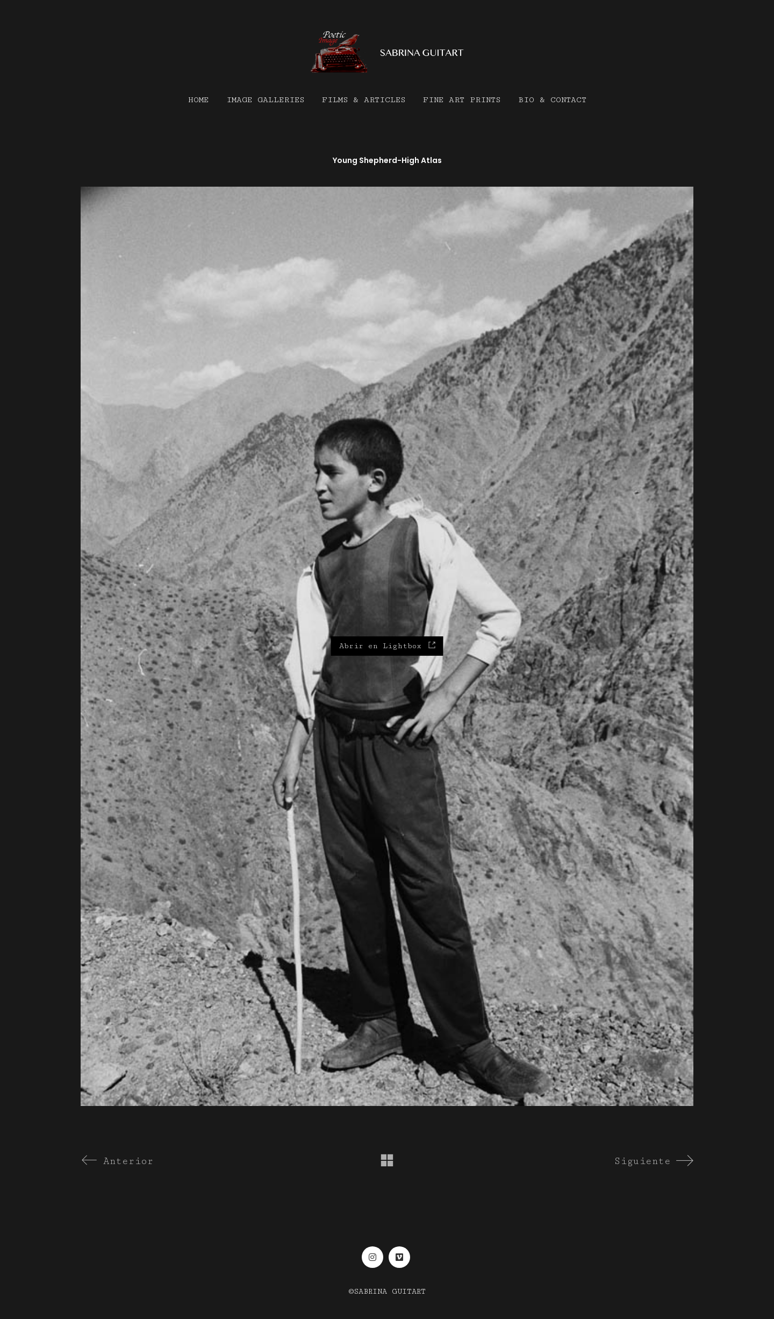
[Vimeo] (399, 1257)
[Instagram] (372, 1257)
